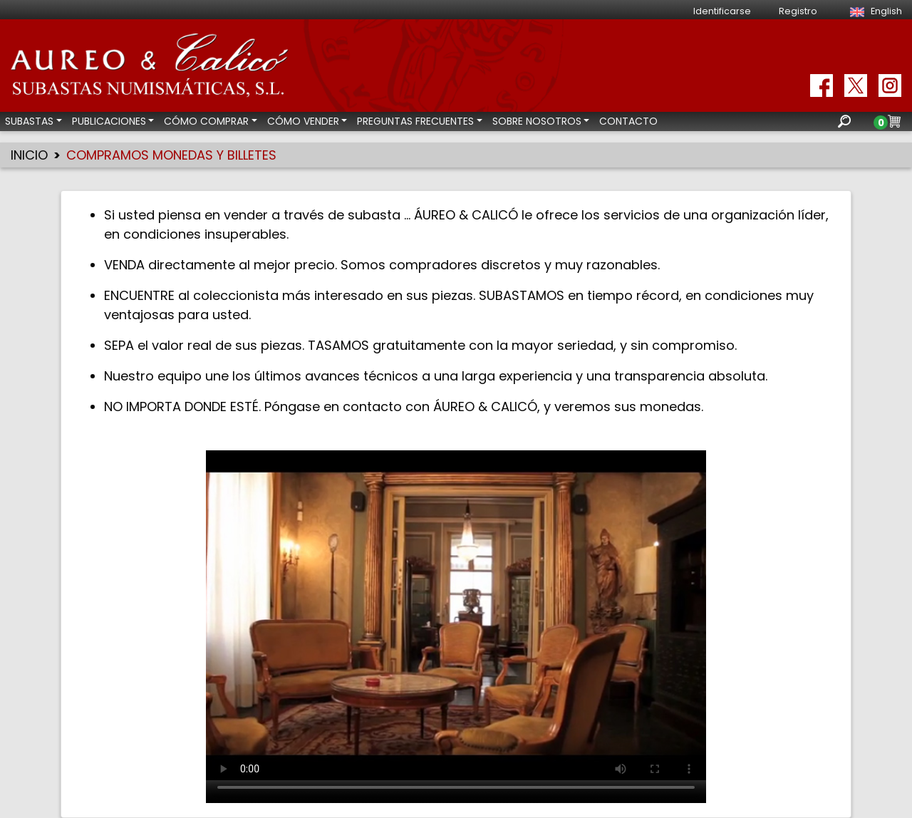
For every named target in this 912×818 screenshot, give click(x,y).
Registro (798, 11)
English (874, 11)
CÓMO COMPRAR (206, 121)
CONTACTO (628, 121)
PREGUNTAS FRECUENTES (415, 121)
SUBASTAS (29, 121)
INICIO (29, 155)
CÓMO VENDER (303, 121)
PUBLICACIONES (109, 121)
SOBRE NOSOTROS (536, 121)
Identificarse (722, 11)
